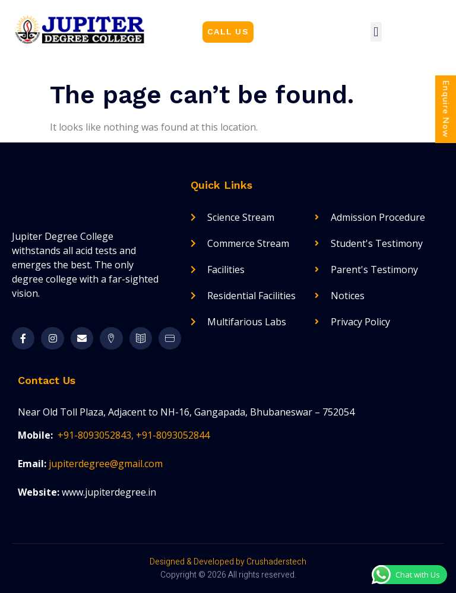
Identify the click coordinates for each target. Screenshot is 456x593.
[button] (228, 32)
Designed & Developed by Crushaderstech (228, 562)
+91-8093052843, (97, 435)
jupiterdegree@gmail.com (106, 463)
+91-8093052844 (173, 435)
